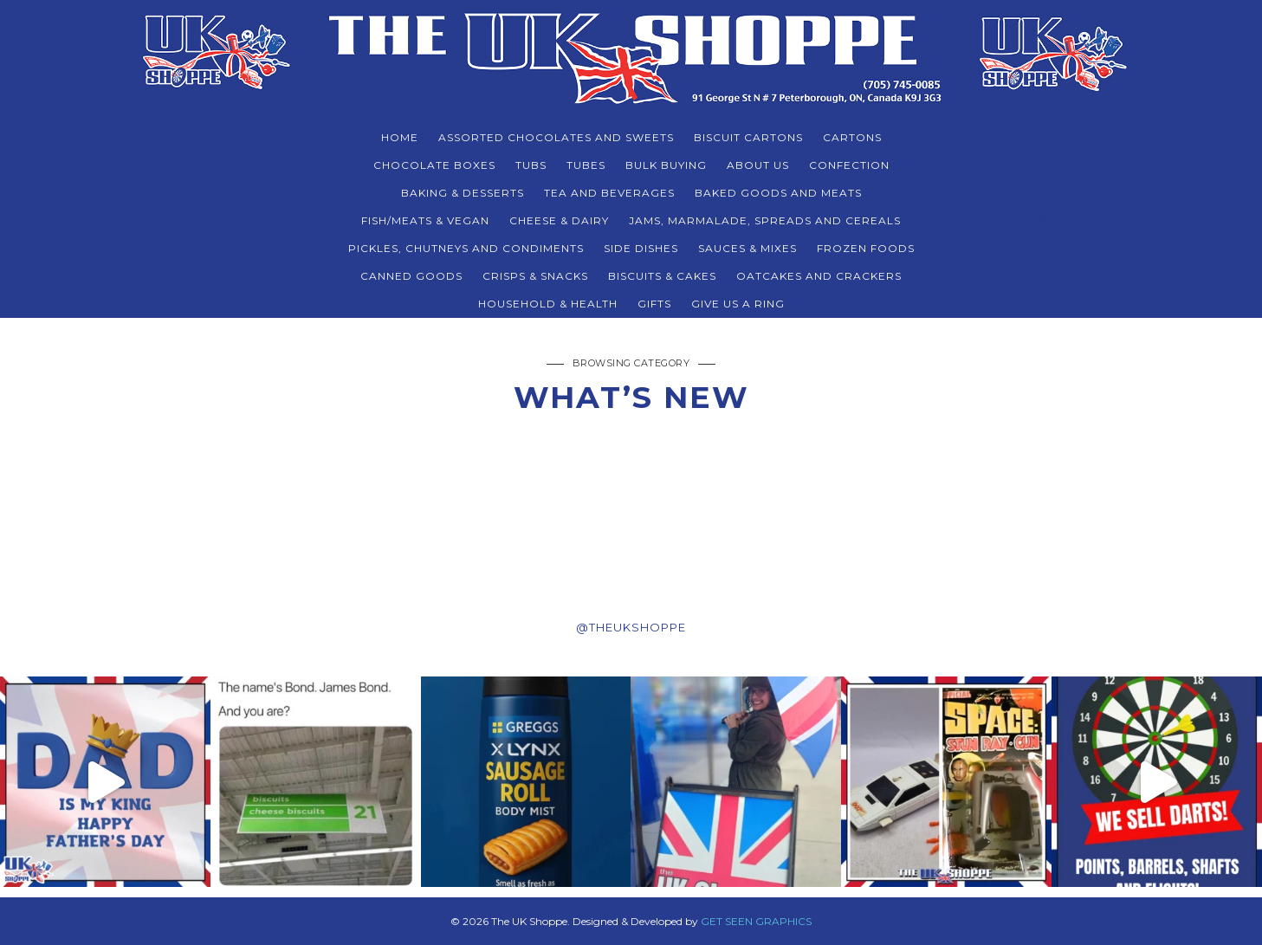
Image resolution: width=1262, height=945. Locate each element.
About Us (758, 165)
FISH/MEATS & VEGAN (425, 220)
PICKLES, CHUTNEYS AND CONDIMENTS (466, 248)
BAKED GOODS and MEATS (778, 192)
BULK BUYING (666, 165)
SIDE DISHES (641, 248)
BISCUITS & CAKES (662, 275)
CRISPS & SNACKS (535, 275)
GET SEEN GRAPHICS (756, 921)
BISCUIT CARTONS (748, 137)
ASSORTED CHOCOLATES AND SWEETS (556, 137)
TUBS (531, 165)
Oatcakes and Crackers (819, 275)
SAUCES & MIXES (747, 248)
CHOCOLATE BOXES (434, 165)
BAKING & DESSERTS (462, 192)
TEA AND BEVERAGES (609, 192)
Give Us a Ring (738, 303)
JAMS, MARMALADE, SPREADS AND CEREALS (765, 220)
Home (399, 137)
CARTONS (852, 137)
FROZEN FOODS (866, 248)
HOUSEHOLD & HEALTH (548, 303)
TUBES (585, 165)
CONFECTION (849, 165)
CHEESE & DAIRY (559, 220)
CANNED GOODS (411, 275)
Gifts (654, 303)
